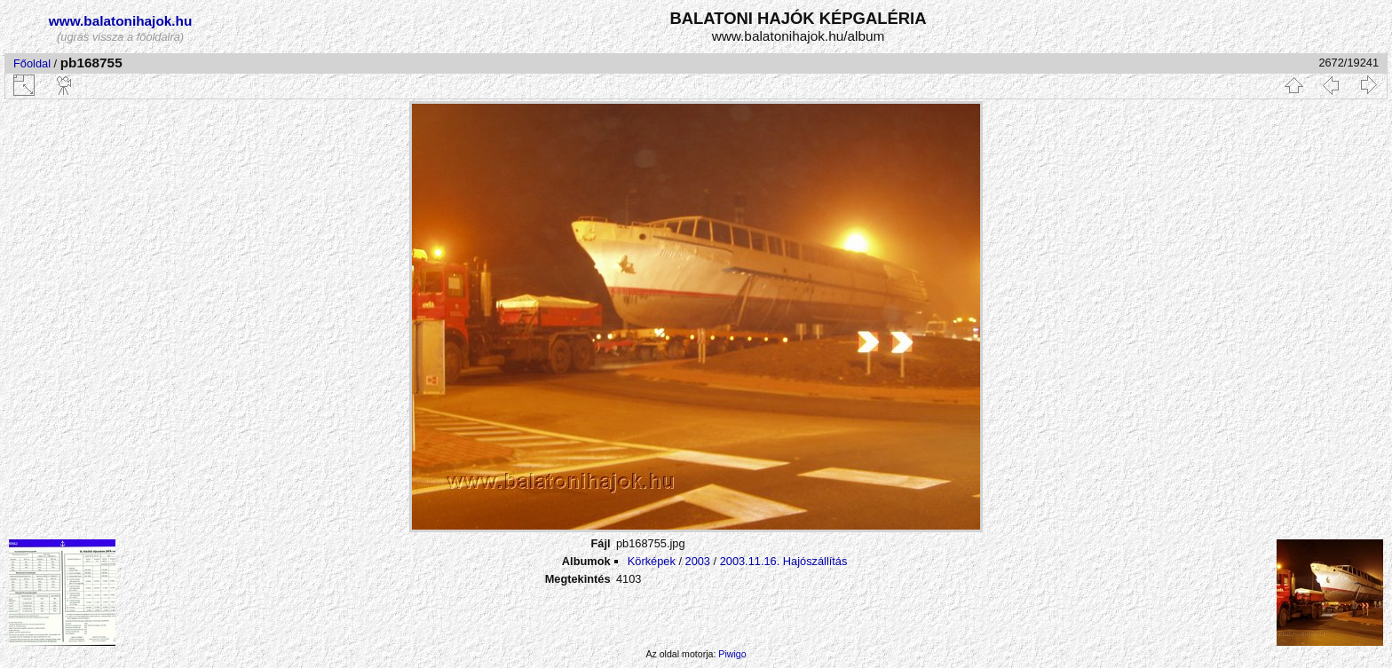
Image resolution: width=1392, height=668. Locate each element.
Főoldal (32, 63)
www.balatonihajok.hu (121, 20)
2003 (697, 561)
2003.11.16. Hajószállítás (784, 561)
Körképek (652, 561)
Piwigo (732, 653)
